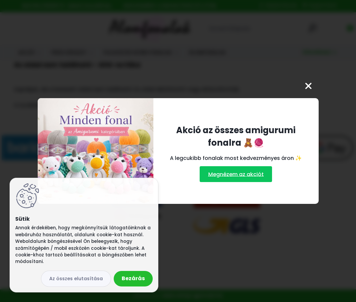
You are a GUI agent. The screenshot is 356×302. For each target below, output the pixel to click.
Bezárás (133, 278)
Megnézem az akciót (236, 174)
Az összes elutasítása (76, 278)
